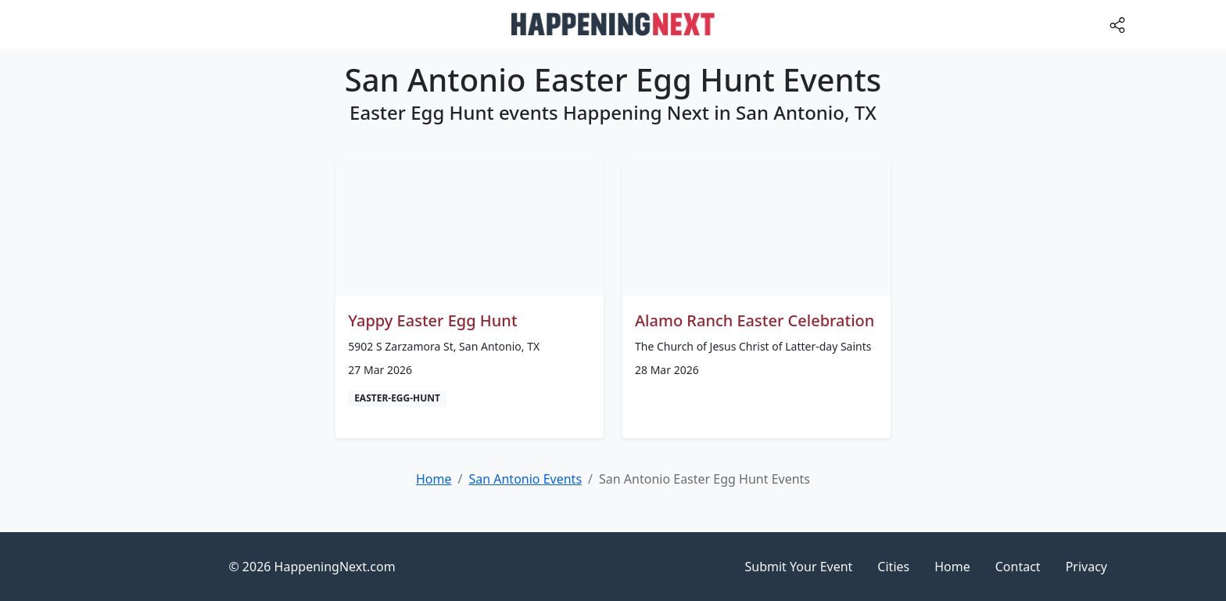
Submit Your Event (799, 566)
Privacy (1086, 566)
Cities (893, 566)
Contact (1018, 566)
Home (952, 566)
